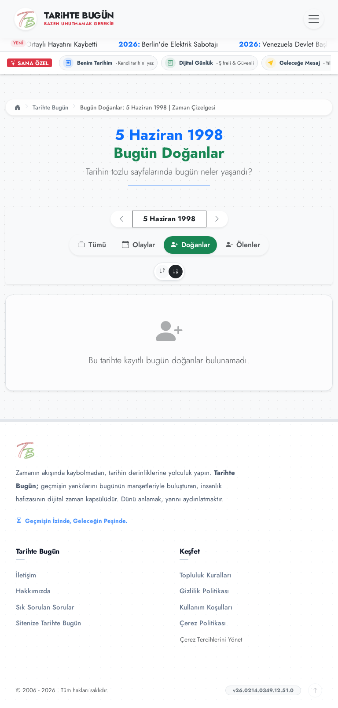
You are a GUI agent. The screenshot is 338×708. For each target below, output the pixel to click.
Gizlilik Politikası (204, 591)
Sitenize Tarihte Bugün (48, 623)
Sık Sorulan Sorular (45, 607)
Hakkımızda (33, 591)
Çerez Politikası (203, 623)
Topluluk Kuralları (205, 575)
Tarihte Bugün (50, 107)
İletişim (26, 575)
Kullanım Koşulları (206, 607)
